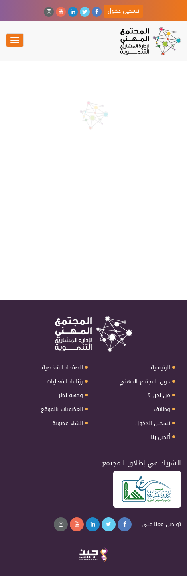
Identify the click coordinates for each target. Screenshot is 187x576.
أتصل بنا (160, 437)
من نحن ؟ (159, 396)
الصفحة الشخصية (62, 368)
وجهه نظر (71, 396)
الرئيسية (160, 368)
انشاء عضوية (67, 424)
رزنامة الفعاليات (65, 382)
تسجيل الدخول (152, 424)
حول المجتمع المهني (144, 382)
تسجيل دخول (123, 11)
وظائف (162, 410)
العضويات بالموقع (62, 410)
